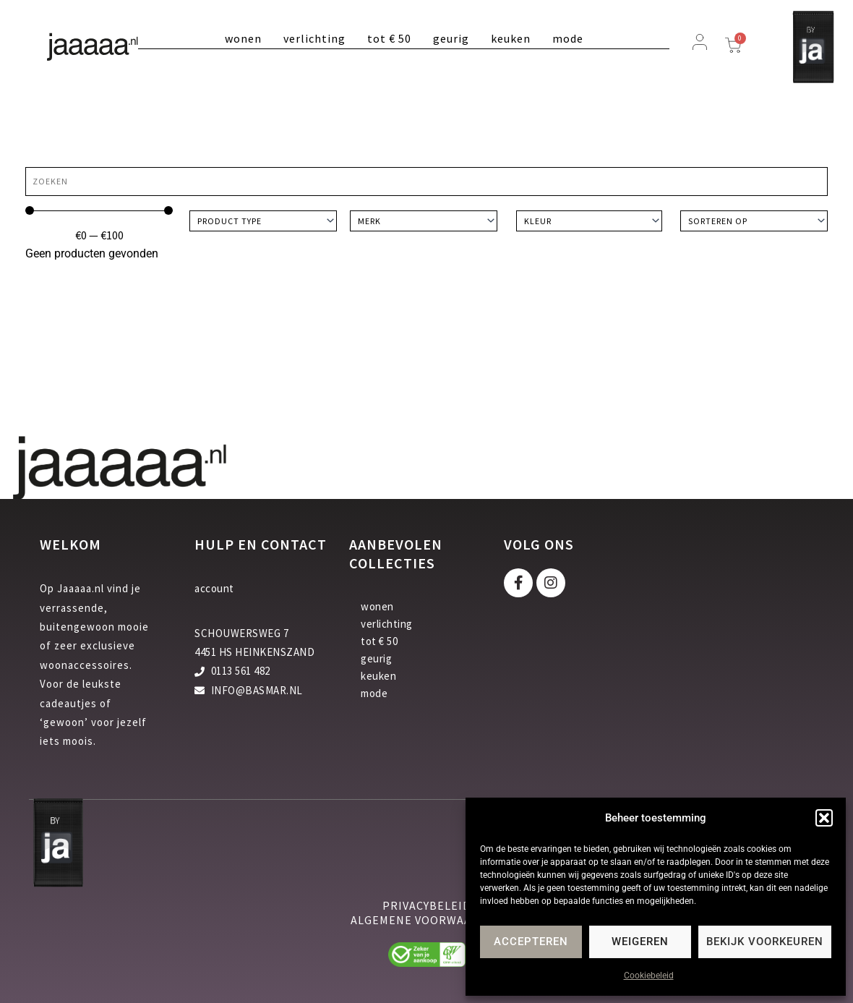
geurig (451, 38)
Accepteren (531, 941)
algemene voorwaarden (427, 920)
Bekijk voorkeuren (764, 941)
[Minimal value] (99, 210)
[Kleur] (589, 220)
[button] (824, 818)
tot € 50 (389, 38)
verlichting (314, 38)
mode (567, 38)
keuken (511, 38)
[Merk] (423, 220)
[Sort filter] (754, 220)
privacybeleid (426, 905)
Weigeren (640, 941)
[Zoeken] (426, 181)
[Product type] (263, 220)
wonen (243, 38)
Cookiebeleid (649, 975)
